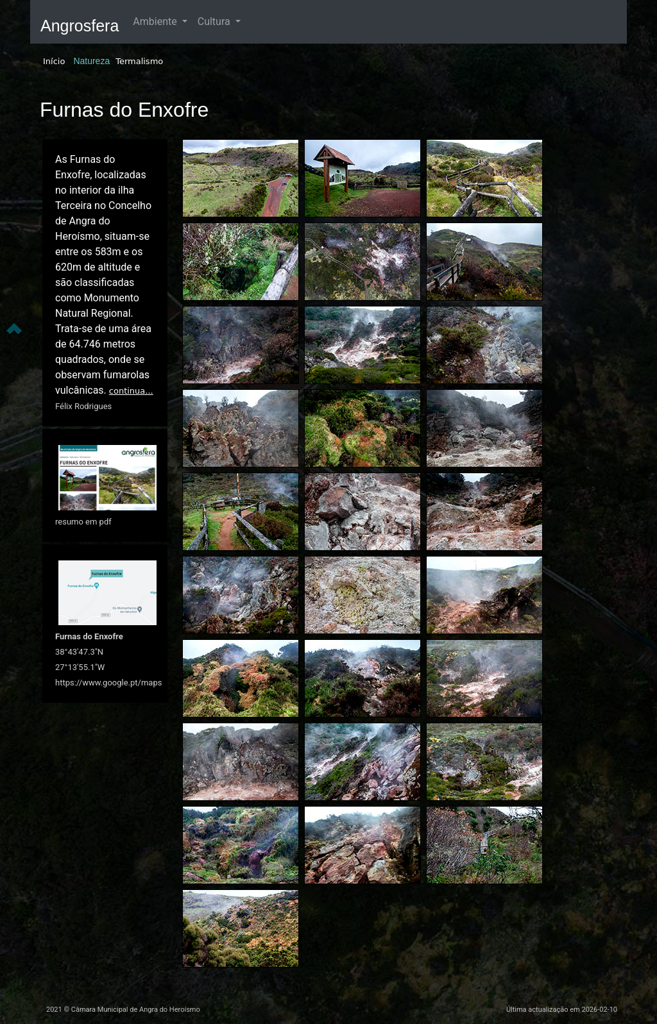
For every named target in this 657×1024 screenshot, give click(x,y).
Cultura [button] (215, 21)
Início (54, 61)
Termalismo (139, 61)
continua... (131, 391)
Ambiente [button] (156, 21)
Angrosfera (79, 26)
